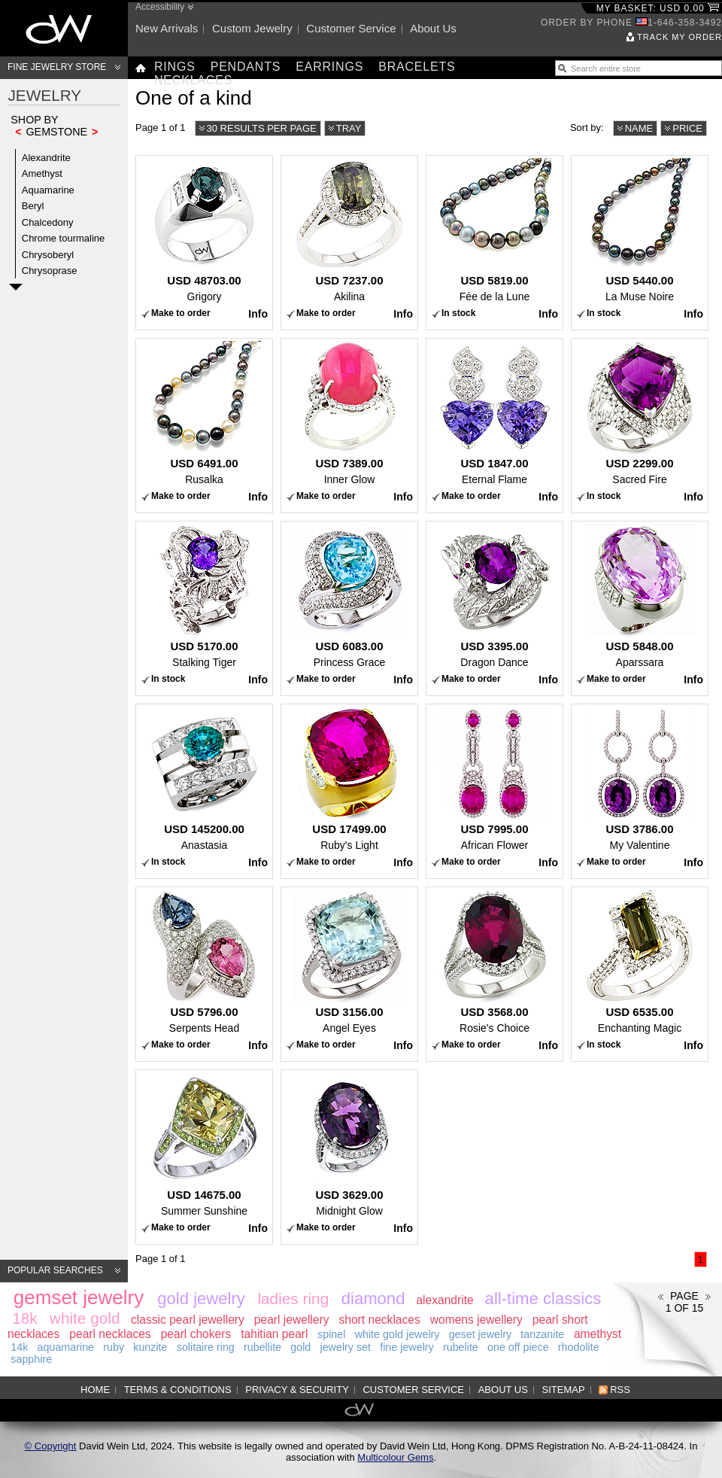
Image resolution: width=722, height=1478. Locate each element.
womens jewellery (476, 1319)
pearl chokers (196, 1333)
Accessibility (159, 7)
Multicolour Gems (395, 1457)
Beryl (33, 205)
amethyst (597, 1333)
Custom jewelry (252, 28)
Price (687, 128)
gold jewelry (201, 1298)
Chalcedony (48, 222)
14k (19, 1347)
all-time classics (543, 1298)
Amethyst (42, 173)
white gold (85, 1318)
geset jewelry (480, 1334)
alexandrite (444, 1300)
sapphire (31, 1359)
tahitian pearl (274, 1333)
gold (300, 1347)
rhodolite (578, 1347)
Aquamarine (48, 190)
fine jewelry (407, 1347)
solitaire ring (206, 1347)
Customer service (351, 28)
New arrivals (166, 28)
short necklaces (379, 1319)
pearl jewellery (291, 1319)
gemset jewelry (79, 1297)
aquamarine (66, 1347)
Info (258, 314)
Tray (349, 128)
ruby (113, 1347)
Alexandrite (46, 157)
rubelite (460, 1347)
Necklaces (193, 80)
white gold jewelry (397, 1334)
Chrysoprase (49, 270)
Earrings (329, 66)
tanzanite (542, 1334)
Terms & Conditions (178, 1389)
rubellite (262, 1347)
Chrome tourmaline (63, 238)
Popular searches (55, 1270)
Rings (175, 66)
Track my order (679, 36)
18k (25, 1318)
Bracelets (416, 66)
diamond (373, 1298)
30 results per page (262, 128)
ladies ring (293, 1298)
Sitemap (563, 1389)
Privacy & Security (297, 1389)
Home (95, 1389)
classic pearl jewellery (187, 1319)
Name (639, 128)
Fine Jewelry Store (57, 67)
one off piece (518, 1347)
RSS (620, 1389)
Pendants (246, 66)
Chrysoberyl (48, 254)
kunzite (150, 1347)
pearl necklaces (109, 1333)
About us (433, 28)
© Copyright (51, 1446)
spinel (331, 1334)
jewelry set (345, 1347)
